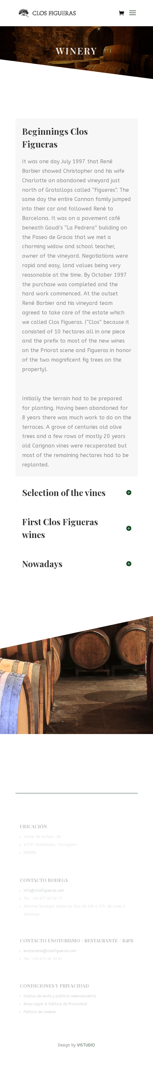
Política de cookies (40, 1012)
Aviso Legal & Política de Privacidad (55, 1004)
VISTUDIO (86, 1045)
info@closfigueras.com (44, 891)
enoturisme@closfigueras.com (50, 951)
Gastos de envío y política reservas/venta (60, 996)
